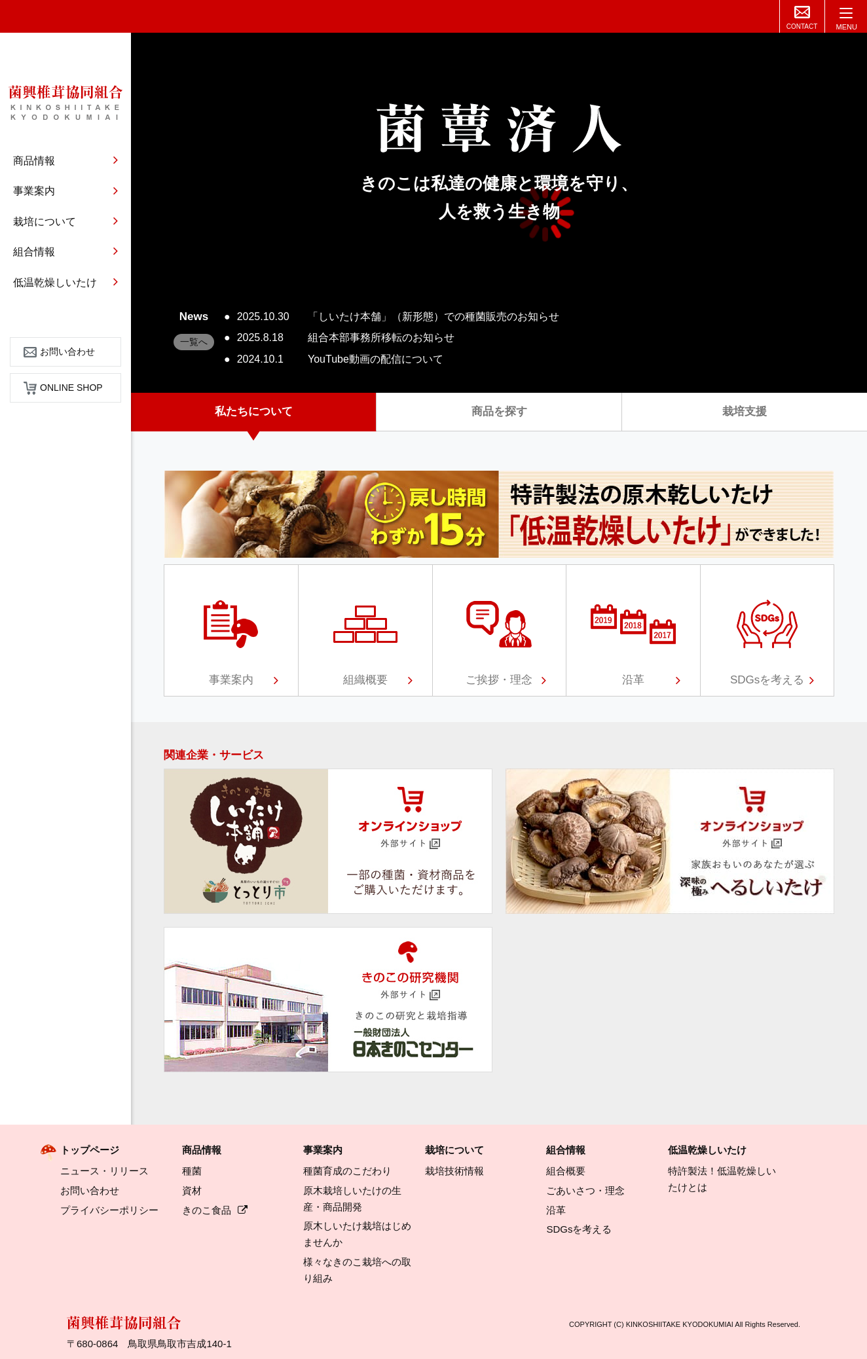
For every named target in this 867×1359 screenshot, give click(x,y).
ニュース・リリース (104, 1170)
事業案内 (322, 1149)
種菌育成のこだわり (347, 1170)
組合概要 (565, 1170)
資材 (192, 1190)
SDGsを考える (579, 1229)
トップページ (89, 1149)
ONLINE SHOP (63, 387)
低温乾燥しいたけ (707, 1149)
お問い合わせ (59, 351)
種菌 (192, 1170)
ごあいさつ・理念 (585, 1190)
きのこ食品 (215, 1210)
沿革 (556, 1210)
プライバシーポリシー (109, 1210)
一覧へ (194, 341)
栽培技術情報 (454, 1170)
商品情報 (201, 1149)
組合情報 (565, 1149)
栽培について (454, 1149)
